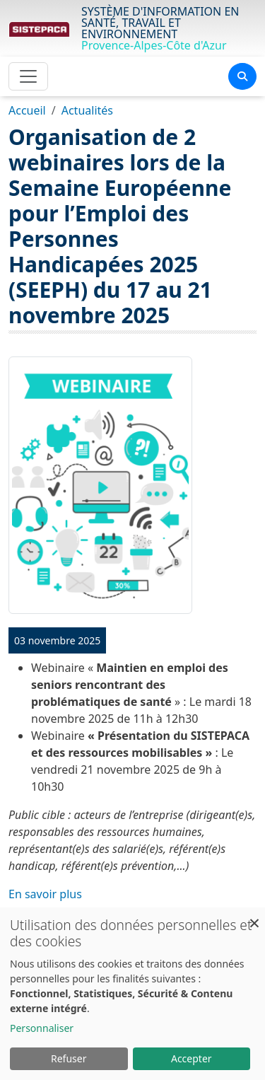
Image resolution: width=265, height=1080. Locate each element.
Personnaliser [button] (41, 1028)
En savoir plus (45, 894)
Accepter (191, 1058)
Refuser (68, 1058)
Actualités (87, 110)
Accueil (27, 110)
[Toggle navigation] (28, 76)
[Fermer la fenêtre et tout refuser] (254, 916)
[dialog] (132, 993)
